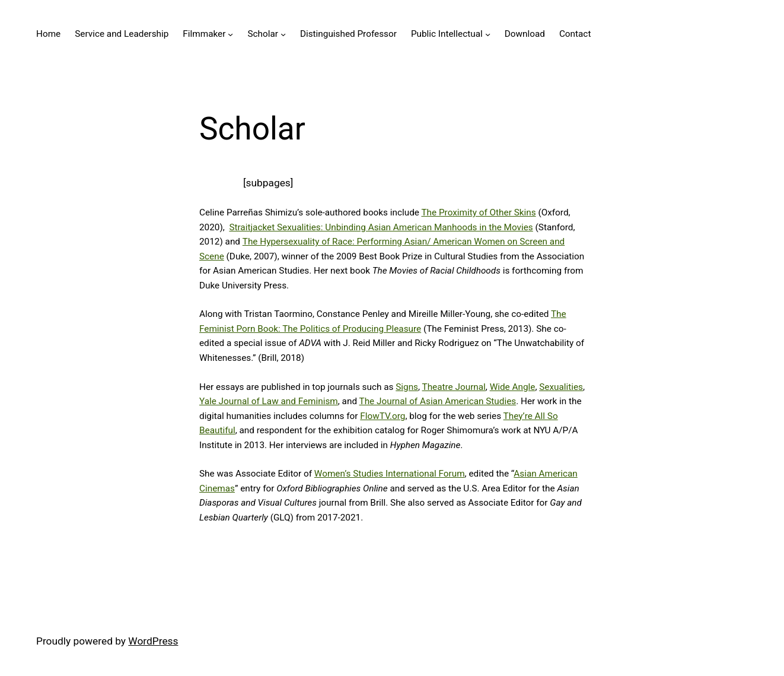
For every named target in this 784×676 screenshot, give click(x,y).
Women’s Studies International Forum (389, 473)
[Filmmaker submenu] (230, 33)
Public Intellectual (447, 33)
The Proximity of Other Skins (478, 212)
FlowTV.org (382, 416)
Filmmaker (204, 33)
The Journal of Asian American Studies (438, 401)
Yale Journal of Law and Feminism (268, 401)
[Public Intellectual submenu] (487, 33)
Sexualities (561, 387)
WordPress (153, 641)
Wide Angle (513, 387)
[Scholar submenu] (283, 33)
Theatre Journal (454, 387)
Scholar (262, 33)
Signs (407, 387)
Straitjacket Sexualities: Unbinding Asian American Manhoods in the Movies (381, 227)
